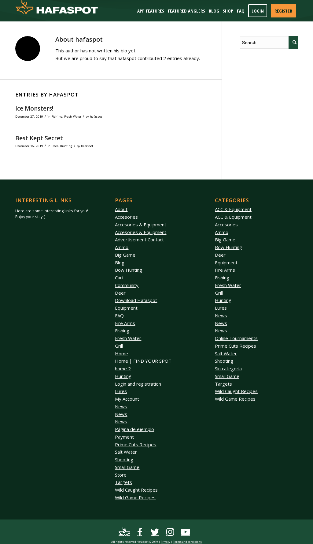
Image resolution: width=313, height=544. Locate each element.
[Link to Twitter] (155, 532)
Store (121, 475)
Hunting (66, 146)
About (121, 209)
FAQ (119, 315)
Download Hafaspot (136, 300)
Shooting (124, 459)
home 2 (123, 368)
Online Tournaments (236, 338)
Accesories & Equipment (140, 224)
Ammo (121, 247)
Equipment (126, 308)
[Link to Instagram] (170, 532)
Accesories (126, 217)
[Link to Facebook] (140, 532)
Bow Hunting (128, 270)
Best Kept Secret (39, 138)
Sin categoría (228, 368)
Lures (121, 391)
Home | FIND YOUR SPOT (143, 361)
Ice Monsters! (34, 108)
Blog (119, 262)
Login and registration (138, 384)
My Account (127, 399)
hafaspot (96, 117)
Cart (119, 277)
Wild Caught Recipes (136, 490)
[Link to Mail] (124, 532)
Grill (119, 346)
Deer (54, 146)
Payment (124, 437)
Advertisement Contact (139, 239)
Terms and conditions (187, 542)
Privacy (165, 542)
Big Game (125, 255)
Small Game (127, 467)
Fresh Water (72, 117)
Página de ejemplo (134, 429)
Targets (123, 482)
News (121, 406)
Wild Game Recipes (135, 497)
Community (126, 285)
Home (121, 353)
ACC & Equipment (233, 209)
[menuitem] (150, 10)
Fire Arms (125, 323)
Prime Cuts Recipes (135, 444)
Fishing (56, 117)
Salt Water (126, 452)
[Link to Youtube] (185, 532)
